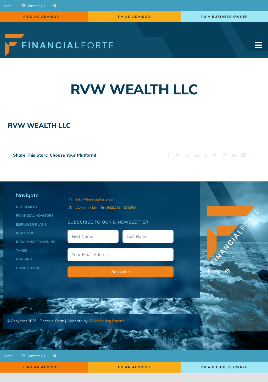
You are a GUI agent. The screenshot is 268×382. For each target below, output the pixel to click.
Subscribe (120, 277)
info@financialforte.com (95, 204)
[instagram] (227, 277)
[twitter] (218, 277)
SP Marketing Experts (106, 326)
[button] (54, 7)
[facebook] (208, 277)
